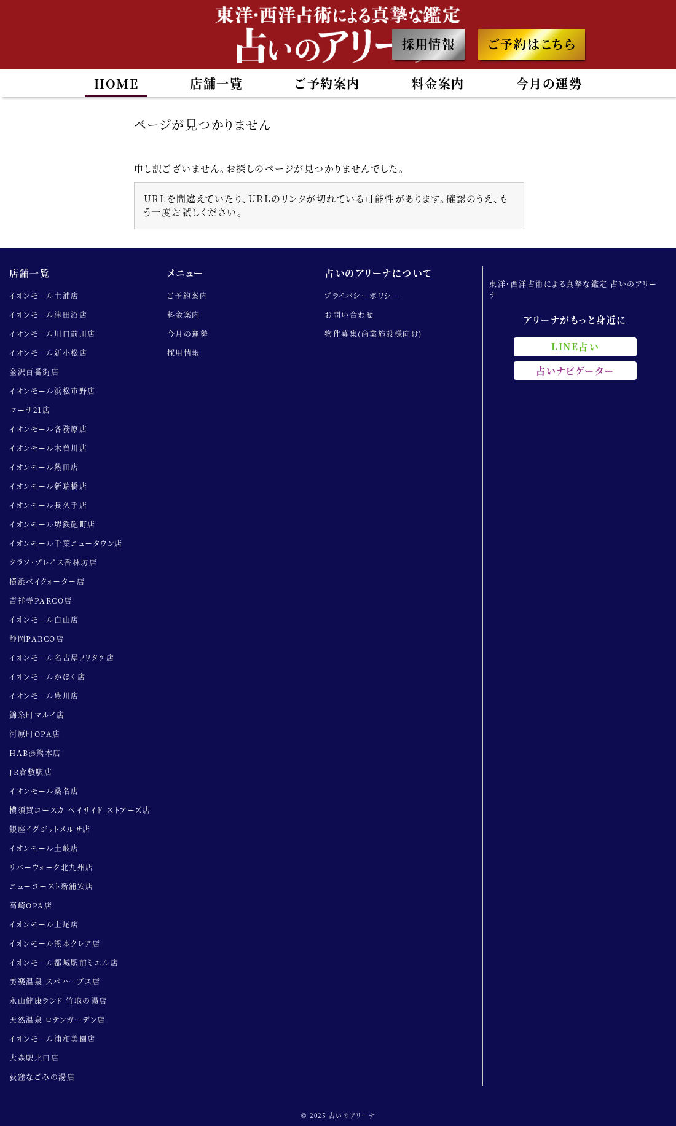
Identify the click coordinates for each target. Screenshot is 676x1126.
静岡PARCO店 (36, 638)
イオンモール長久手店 (48, 505)
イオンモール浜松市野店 (52, 390)
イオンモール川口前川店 (52, 333)
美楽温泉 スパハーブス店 (54, 981)
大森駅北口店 (34, 1057)
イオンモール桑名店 (44, 790)
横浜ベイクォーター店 (47, 581)
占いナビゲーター (575, 370)
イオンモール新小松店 (48, 352)
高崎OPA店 (30, 905)
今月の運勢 (549, 83)
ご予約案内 (327, 83)
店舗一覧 (216, 83)
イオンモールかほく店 (47, 676)
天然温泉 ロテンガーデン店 (57, 1019)
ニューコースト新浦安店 (51, 886)
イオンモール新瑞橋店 (48, 486)
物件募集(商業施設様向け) (373, 333)
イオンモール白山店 (44, 619)
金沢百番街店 (34, 371)
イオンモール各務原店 (48, 428)
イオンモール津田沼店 (48, 314)
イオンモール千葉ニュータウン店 (66, 543)
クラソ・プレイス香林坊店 (53, 562)
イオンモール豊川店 (44, 695)
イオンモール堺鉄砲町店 (52, 524)
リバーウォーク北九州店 (51, 867)
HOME (116, 83)
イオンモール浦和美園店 (52, 1038)
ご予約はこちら (532, 44)
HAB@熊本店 (35, 752)
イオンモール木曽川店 (48, 448)
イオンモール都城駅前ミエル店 (64, 962)
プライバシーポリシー (362, 295)
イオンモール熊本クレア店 (54, 943)
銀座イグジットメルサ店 (50, 829)
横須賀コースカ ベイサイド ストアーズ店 (80, 810)
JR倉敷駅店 (30, 771)
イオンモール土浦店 (44, 295)
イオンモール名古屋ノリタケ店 (61, 657)
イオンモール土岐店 (44, 848)
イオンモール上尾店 (44, 924)
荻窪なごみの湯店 (42, 1076)
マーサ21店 (29, 409)
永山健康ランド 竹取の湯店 (58, 1000)
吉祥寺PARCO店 (41, 600)
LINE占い (575, 346)
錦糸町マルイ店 (37, 714)
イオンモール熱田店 (44, 467)
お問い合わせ (349, 314)
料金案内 (438, 83)
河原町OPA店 (35, 733)
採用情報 (428, 44)
